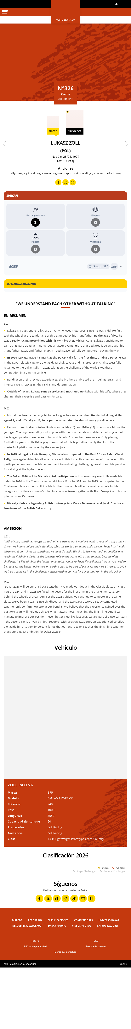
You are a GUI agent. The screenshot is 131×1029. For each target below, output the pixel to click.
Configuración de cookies (23, 1025)
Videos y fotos (81, 987)
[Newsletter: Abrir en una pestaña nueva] (83, 960)
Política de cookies (96, 1008)
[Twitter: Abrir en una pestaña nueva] (48, 960)
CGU (96, 1002)
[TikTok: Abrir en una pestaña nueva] (74, 960)
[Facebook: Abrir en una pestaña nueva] (39, 960)
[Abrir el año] (65, 266)
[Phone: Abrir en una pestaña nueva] (91, 960)
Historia (35, 1002)
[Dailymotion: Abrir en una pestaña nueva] (57, 960)
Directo (17, 981)
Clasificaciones (58, 981)
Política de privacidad (35, 1008)
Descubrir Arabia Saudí (27, 987)
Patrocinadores (108, 987)
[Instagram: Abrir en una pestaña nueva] (65, 960)
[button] (117, 4)
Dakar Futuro (57, 987)
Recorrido (35, 981)
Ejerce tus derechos (65, 1013)
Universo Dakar (109, 981)
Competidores (83, 981)
